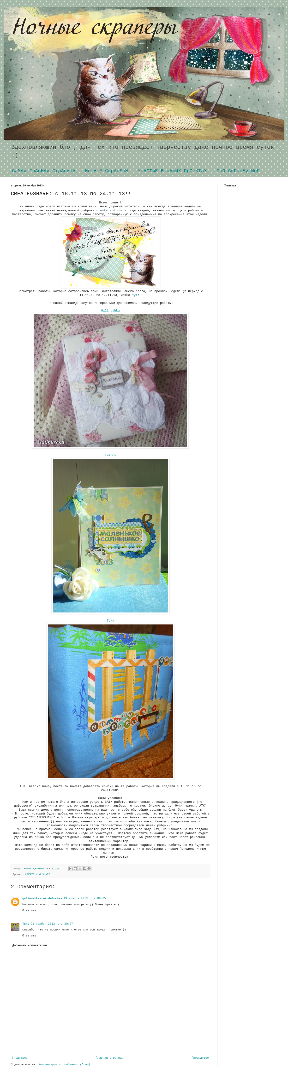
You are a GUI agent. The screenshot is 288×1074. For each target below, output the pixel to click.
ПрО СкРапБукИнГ (238, 171)
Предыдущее (200, 1058)
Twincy (110, 455)
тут (135, 295)
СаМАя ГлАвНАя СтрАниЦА (43, 171)
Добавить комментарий (29, 945)
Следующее (20, 1058)
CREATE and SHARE (37, 874)
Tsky (110, 621)
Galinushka (110, 310)
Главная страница (109, 1058)
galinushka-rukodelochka (42, 898)
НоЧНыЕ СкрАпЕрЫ (106, 171)
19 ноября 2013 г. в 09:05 (85, 898)
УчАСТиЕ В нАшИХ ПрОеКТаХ (172, 171)
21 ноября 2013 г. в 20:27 (52, 924)
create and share (111, 210)
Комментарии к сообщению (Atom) (64, 1064)
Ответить (29, 910)
